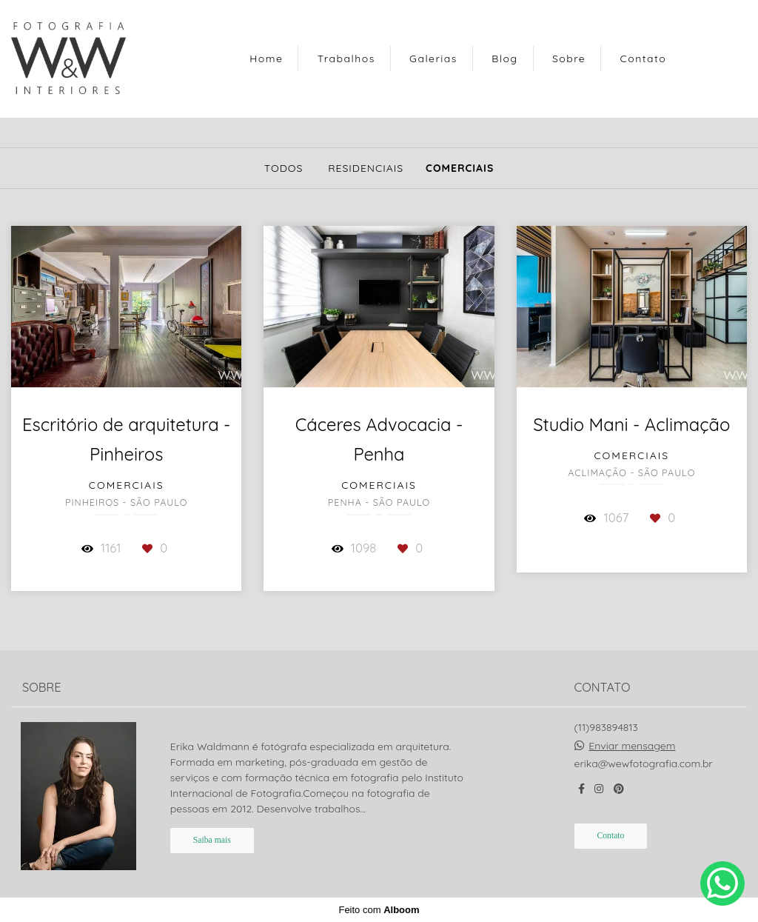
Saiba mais (212, 840)
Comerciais (460, 168)
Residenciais (365, 168)
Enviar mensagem (631, 746)
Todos (283, 168)
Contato (643, 58)
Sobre (569, 58)
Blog (504, 58)
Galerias (433, 58)
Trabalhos (346, 58)
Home (266, 58)
